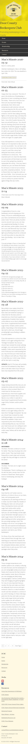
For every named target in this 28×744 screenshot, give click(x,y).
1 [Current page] (2, 646)
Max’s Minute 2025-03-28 (12, 303)
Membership (4, 664)
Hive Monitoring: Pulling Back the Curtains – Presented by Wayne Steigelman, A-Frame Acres (12, 699)
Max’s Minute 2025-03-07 (12, 380)
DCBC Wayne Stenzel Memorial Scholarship (13, 707)
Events (3, 661)
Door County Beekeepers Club (14, 11)
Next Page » (18, 646)
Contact (3, 671)
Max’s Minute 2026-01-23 (12, 89)
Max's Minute (11, 82)
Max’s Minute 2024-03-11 (12, 558)
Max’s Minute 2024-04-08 (12, 488)
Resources (4, 667)
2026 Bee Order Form (9, 77)
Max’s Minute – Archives (7, 714)
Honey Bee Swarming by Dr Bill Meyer (11, 691)
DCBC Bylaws (5, 694)
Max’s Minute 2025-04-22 (12, 272)
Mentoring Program (6, 711)
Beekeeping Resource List (8, 718)
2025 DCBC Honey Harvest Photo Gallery (12, 704)
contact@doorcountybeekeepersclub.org (12, 730)
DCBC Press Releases (7, 721)
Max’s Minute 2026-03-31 (12, 61)
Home (3, 657)
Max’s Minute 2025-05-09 (12, 206)
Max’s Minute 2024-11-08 (12, 441)
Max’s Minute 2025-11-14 (12, 189)
